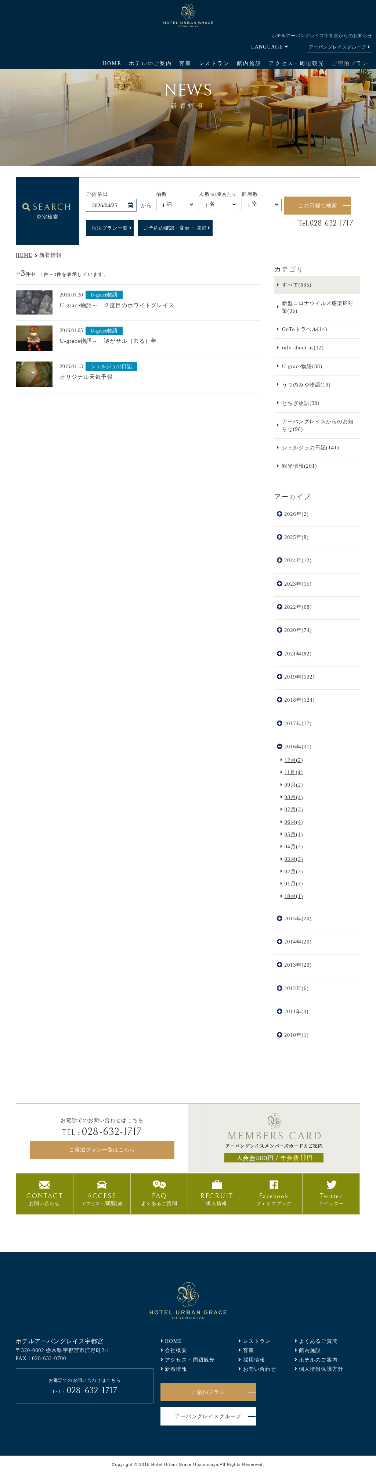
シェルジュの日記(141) (310, 447)
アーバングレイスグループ (337, 47)
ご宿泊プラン (350, 63)
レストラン (214, 63)
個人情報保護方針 (321, 1369)
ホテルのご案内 (150, 63)
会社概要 (176, 1350)
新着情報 (176, 1369)
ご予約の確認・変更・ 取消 (175, 228)
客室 (185, 63)
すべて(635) (297, 285)
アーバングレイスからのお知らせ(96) (318, 425)
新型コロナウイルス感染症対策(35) (318, 307)
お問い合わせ (259, 1369)
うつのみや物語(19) (306, 385)
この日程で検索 (317, 205)
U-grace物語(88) (302, 366)
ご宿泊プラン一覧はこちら (102, 1150)
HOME (112, 63)
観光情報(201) (299, 466)
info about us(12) (303, 347)
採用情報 (254, 1360)
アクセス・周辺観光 (296, 63)
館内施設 (249, 63)
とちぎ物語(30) (301, 403)
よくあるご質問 (318, 1341)
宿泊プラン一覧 (110, 228)
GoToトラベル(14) (305, 329)
